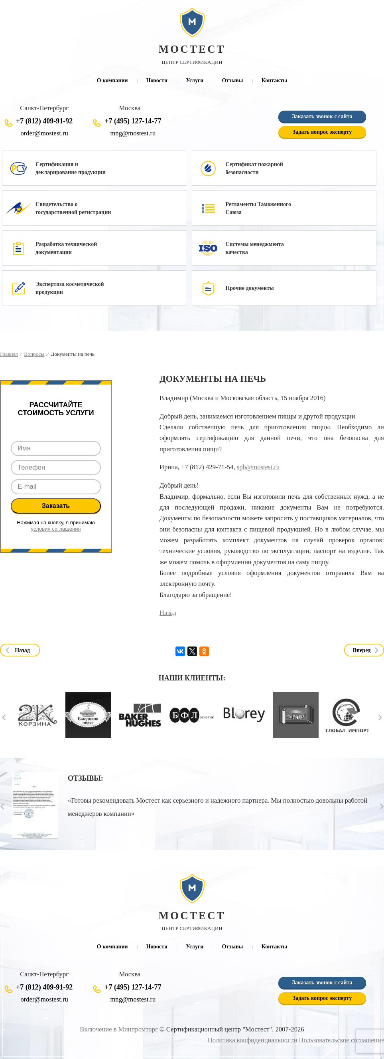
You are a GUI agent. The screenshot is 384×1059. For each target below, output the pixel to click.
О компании (112, 80)
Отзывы (232, 80)
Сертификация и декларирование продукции (70, 168)
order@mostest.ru (44, 133)
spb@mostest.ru (258, 467)
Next (380, 717)
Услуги (194, 80)
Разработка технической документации (66, 248)
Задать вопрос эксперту (322, 132)
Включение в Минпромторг (120, 1029)
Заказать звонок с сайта (322, 116)
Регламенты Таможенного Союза (258, 208)
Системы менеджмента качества (254, 248)
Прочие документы (249, 288)
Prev (4, 717)
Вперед (362, 650)
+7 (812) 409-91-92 (44, 121)
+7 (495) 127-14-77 (132, 121)
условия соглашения (56, 529)
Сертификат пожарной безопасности (254, 168)
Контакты (274, 80)
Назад (168, 613)
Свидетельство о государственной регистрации (73, 208)
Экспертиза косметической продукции (69, 288)
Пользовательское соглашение (341, 1040)
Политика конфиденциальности (252, 1040)
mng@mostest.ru (133, 133)
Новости (156, 80)
